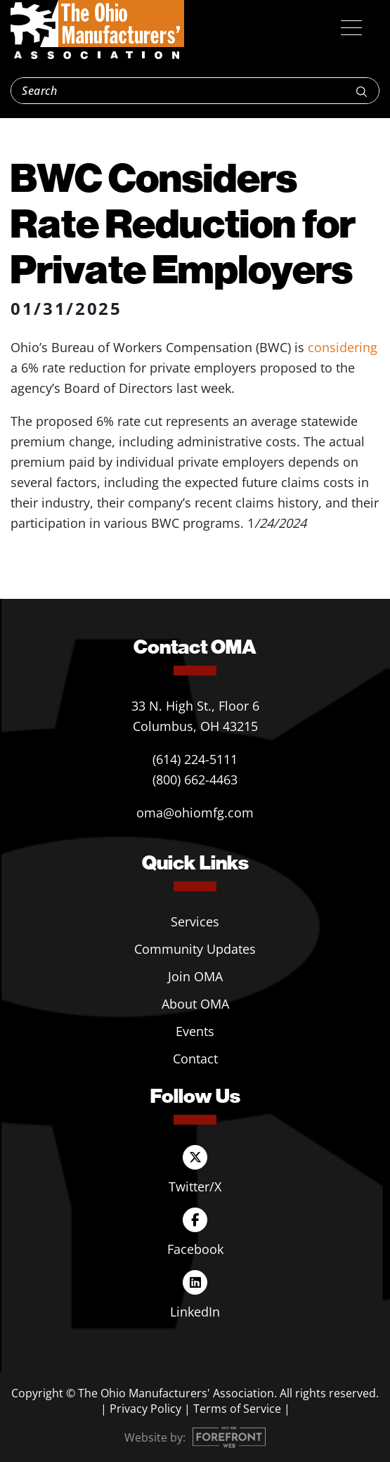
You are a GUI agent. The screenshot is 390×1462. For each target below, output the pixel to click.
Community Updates (195, 948)
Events (195, 1031)
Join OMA (195, 976)
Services (195, 921)
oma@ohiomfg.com (195, 812)
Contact (195, 1058)
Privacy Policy (145, 1408)
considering (342, 347)
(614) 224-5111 (195, 759)
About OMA (195, 1003)
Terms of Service (237, 1408)
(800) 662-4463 (195, 779)
